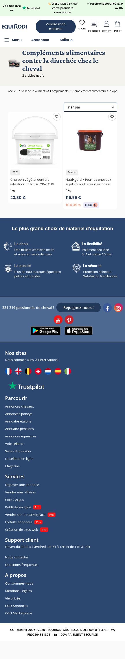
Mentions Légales (18, 591)
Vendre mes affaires (20, 492)
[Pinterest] (69, 320)
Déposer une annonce (22, 484)
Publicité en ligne (18, 507)
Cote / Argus (14, 499)
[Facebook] (107, 308)
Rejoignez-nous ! (78, 307)
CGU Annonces (16, 605)
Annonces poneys (18, 414)
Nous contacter (17, 557)
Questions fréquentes (21, 564)
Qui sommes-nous (19, 583)
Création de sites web (21, 529)
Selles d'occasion (18, 451)
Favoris (82, 25)
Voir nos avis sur (21, 8)
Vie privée (12, 598)
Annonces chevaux (19, 406)
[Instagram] (118, 308)
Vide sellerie (14, 443)
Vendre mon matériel (56, 26)
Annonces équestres (20, 436)
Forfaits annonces (18, 522)
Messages (94, 26)
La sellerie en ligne (19, 458)
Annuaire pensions (19, 428)
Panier (117, 26)
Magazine (12, 466)
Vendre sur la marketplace (25, 514)
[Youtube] (58, 320)
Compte (106, 26)
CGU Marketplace (18, 613)
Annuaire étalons (18, 421)
